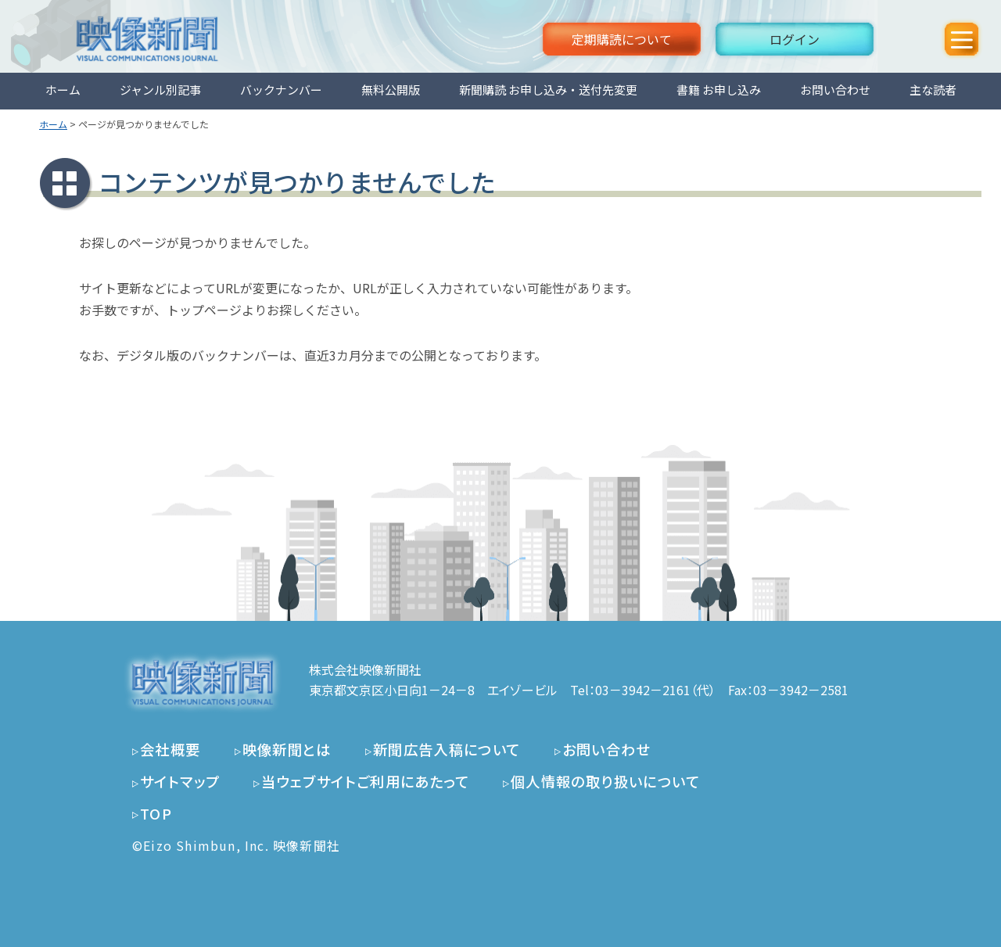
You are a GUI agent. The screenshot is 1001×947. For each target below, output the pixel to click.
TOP (156, 813)
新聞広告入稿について (447, 749)
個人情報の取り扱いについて (605, 781)
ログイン (795, 39)
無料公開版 (390, 89)
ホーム (63, 89)
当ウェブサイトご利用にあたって (365, 781)
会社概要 (170, 749)
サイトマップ (180, 781)
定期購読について (622, 39)
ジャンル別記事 (160, 89)
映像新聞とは (287, 749)
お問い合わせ (835, 89)
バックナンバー (281, 89)
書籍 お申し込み (718, 89)
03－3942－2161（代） (655, 689)
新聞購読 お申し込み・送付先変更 (548, 89)
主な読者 (933, 89)
